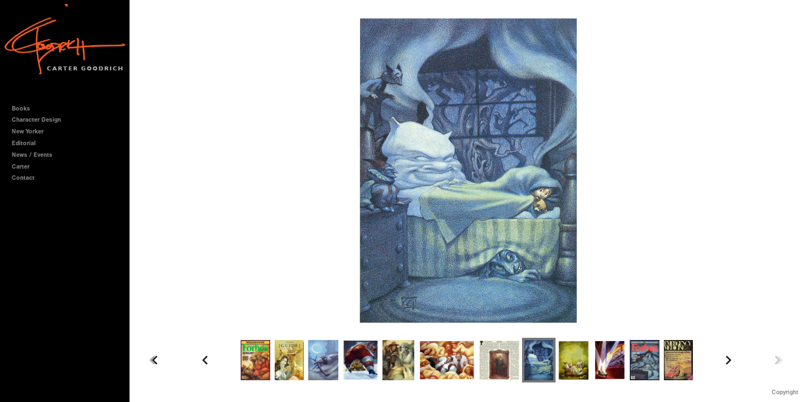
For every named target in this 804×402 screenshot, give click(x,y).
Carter (21, 166)
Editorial (24, 143)
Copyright (785, 392)
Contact (23, 177)
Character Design (40, 119)
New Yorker (28, 131)
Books (25, 108)
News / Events (32, 155)
